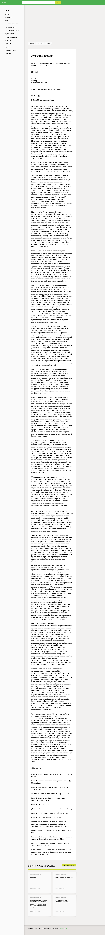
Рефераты (8, 40)
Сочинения (8, 43)
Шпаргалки (8, 53)
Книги (6, 20)
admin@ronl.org (63, 928)
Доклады (7, 14)
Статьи (7, 47)
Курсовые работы (10, 27)
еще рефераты (69, 865)
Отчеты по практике (11, 37)
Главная (31, 43)
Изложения (8, 17)
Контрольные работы (11, 24)
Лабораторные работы (12, 30)
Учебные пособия (10, 50)
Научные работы (10, 33)
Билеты (7, 10)
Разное (48, 43)
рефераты (40, 43)
